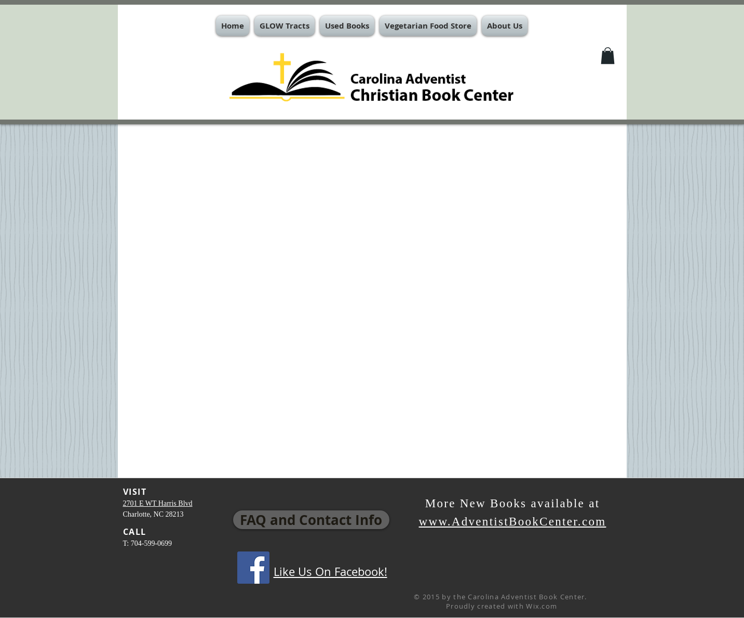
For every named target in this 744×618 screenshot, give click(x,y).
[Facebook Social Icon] (253, 567)
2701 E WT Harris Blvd (158, 503)
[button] (284, 26)
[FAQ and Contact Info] (311, 519)
